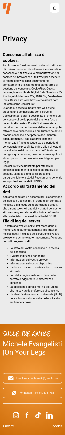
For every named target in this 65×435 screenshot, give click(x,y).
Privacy (8, 426)
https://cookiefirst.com (44, 100)
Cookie (57, 426)
